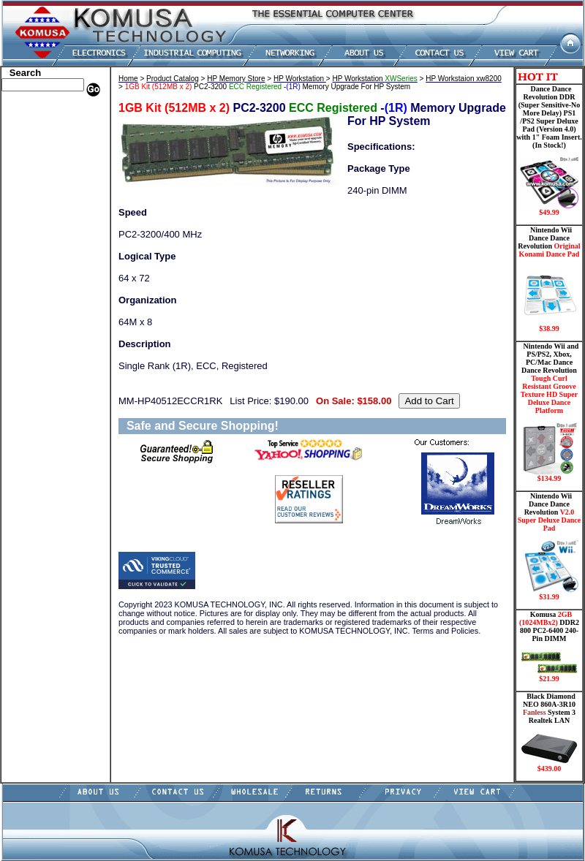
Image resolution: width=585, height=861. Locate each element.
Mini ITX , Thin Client (48, 243)
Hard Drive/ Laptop (42, 188)
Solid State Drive (37, 320)
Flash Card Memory (43, 221)
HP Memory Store (39, 134)
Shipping (22, 309)
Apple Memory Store (44, 112)
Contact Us (26, 375)
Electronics (26, 199)
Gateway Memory (38, 342)
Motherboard (30, 254)
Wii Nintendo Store (41, 298)
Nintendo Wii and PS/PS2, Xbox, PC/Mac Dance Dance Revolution (549, 412)
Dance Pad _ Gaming (44, 167)
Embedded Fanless (40, 210)
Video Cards (28, 287)
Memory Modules (38, 232)
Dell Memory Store (41, 123)
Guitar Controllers (40, 353)
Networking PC (34, 265)
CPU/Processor (33, 156)
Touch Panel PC (35, 276)
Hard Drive (26, 177)
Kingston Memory (39, 145)
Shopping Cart (33, 364)
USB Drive (25, 331)
